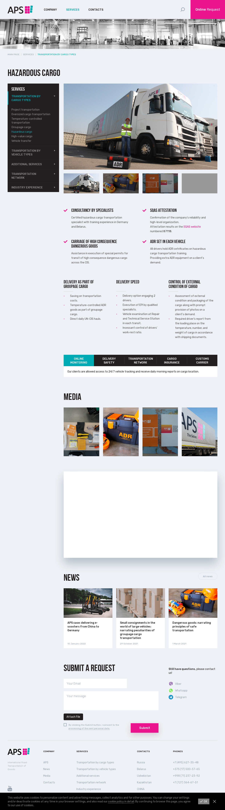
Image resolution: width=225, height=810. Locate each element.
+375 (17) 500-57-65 (186, 769)
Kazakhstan (144, 782)
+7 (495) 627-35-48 (186, 762)
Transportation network (23, 175)
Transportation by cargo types (26, 98)
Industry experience (27, 187)
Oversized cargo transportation (30, 114)
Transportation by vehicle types (26, 152)
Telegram (181, 697)
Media (46, 775)
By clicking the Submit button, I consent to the (94, 725)
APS (45, 762)
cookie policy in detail (121, 801)
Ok (205, 801)
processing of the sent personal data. (89, 728)
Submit (144, 728)
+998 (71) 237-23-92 (186, 775)
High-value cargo (21, 136)
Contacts (95, 9)
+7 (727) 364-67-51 (185, 782)
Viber (178, 684)
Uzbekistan (144, 775)
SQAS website (192, 226)
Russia (141, 762)
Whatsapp (181, 690)
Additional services (26, 164)
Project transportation (25, 109)
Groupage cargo (21, 127)
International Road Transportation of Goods (17, 766)
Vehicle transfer (21, 141)
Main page (13, 54)
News (71, 577)
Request (207, 9)
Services (72, 9)
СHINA (140, 789)
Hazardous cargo (21, 131)
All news (208, 576)
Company (50, 9)
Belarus (141, 769)
